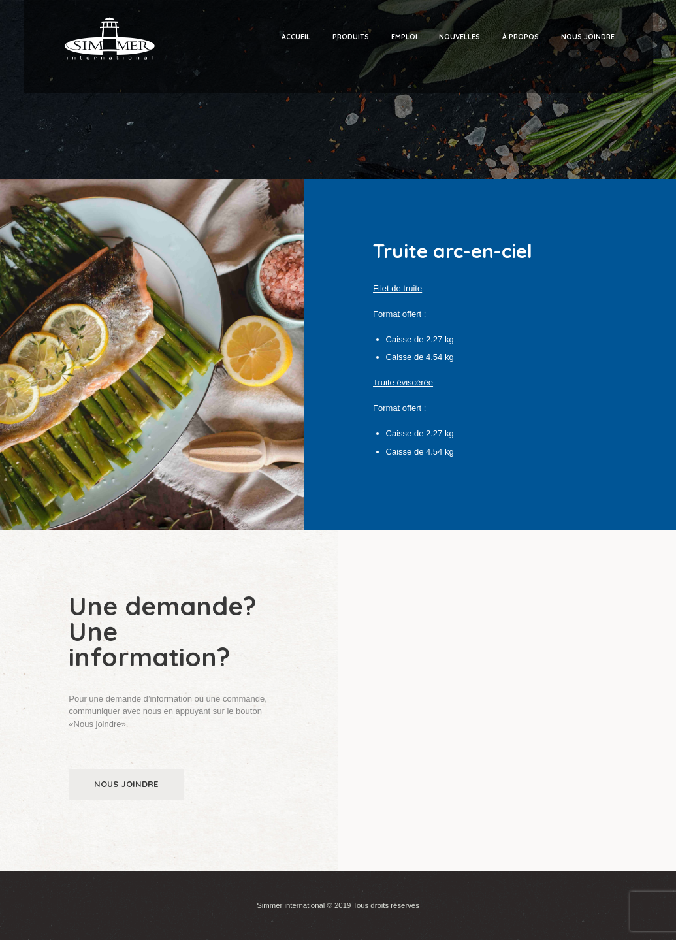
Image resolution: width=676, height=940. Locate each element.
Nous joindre (126, 784)
